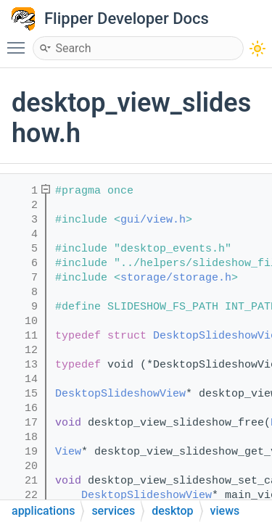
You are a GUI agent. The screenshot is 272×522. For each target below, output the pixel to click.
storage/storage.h (175, 278)
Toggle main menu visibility (19, 41)
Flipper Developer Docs (126, 18)
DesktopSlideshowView (120, 394)
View (68, 452)
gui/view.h (153, 220)
